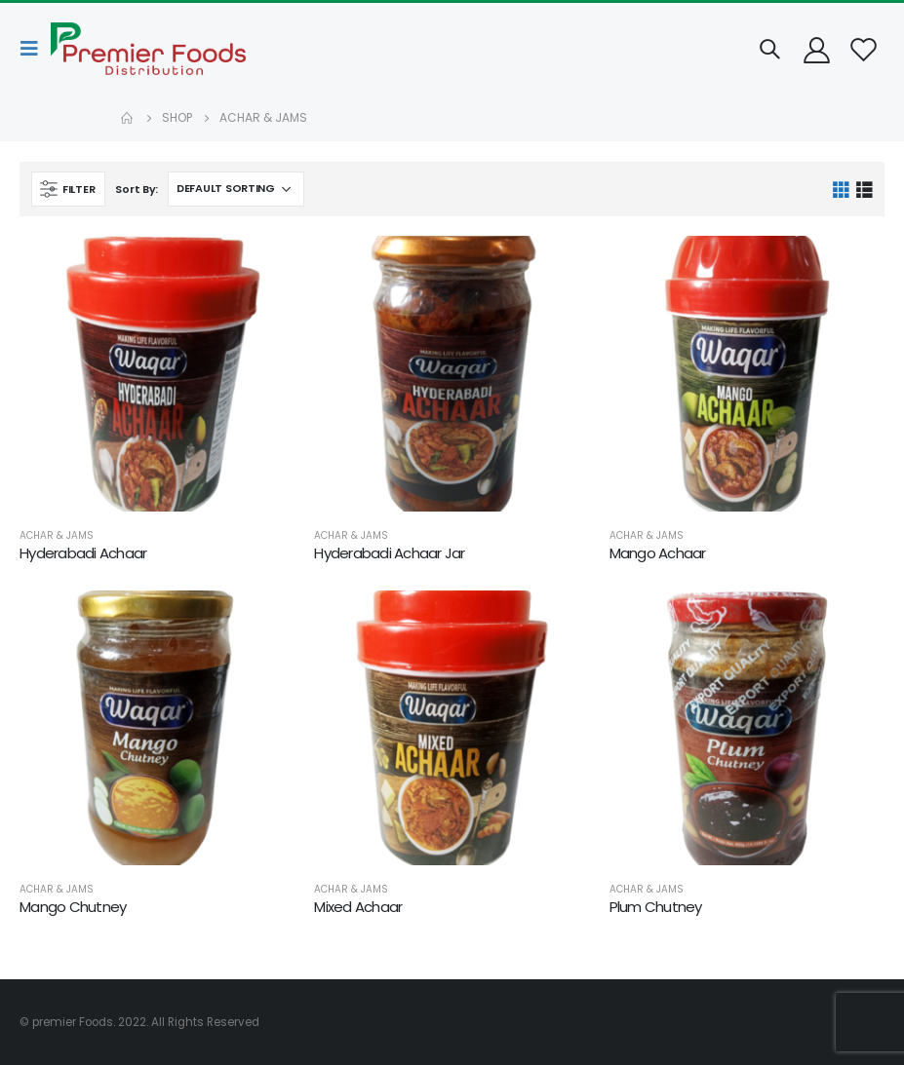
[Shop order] (236, 189)
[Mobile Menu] (35, 48)
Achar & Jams (57, 535)
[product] (157, 373)
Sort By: (136, 189)
